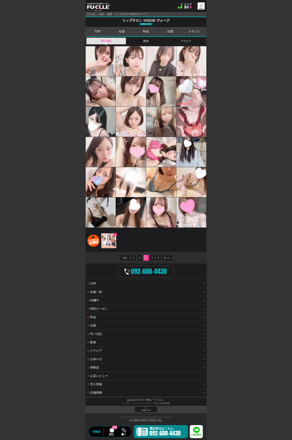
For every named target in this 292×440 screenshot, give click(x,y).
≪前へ (125, 258)
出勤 (170, 31)
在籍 (122, 31)
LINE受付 (196, 434)
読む (111, 434)
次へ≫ (167, 258)
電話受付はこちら (165, 432)
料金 (146, 31)
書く (123, 434)
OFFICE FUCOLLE (148, 420)
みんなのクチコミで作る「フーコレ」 (146, 400)
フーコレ (91, 14)
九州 (101, 14)
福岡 (109, 14)
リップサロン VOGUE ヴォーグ (131, 14)
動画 (146, 41)
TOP (97, 31)
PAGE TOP (146, 410)
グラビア (186, 41)
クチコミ (194, 31)
